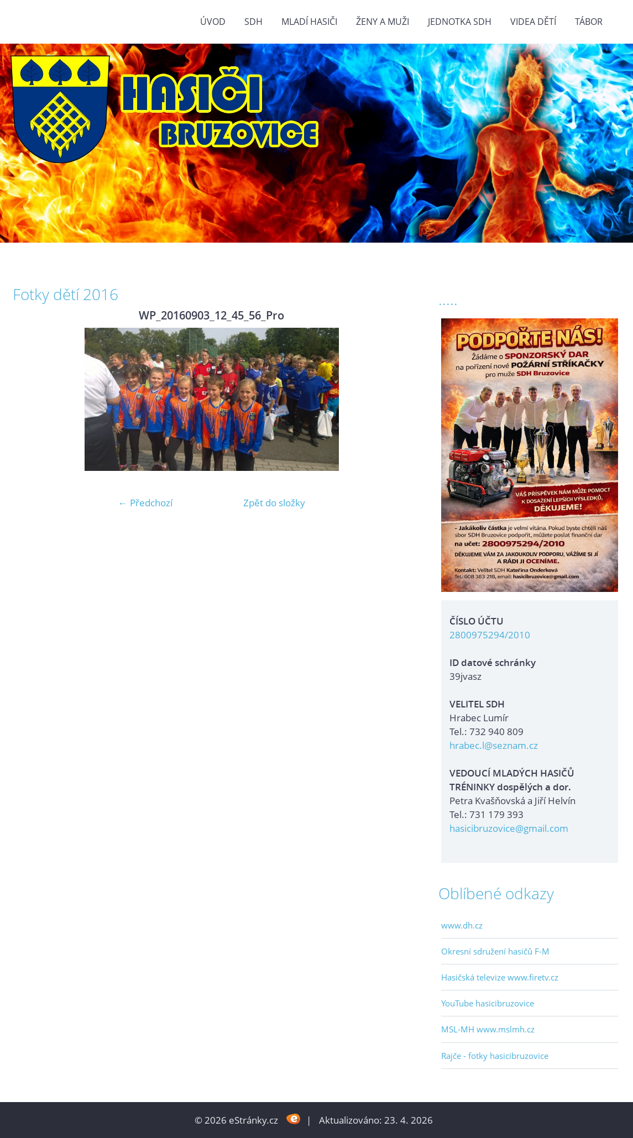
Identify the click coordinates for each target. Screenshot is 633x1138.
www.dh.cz (462, 925)
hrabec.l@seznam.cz (493, 745)
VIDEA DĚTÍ (533, 21)
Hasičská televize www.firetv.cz (499, 977)
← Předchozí (145, 502)
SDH (253, 21)
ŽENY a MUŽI (382, 21)
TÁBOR (589, 21)
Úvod (213, 21)
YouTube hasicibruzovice (487, 1003)
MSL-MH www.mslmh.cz (488, 1029)
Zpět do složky (274, 502)
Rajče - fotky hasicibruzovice (494, 1055)
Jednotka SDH (459, 21)
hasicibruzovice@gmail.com (508, 828)
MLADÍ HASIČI (309, 21)
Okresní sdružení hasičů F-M (495, 951)
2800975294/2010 (489, 634)
